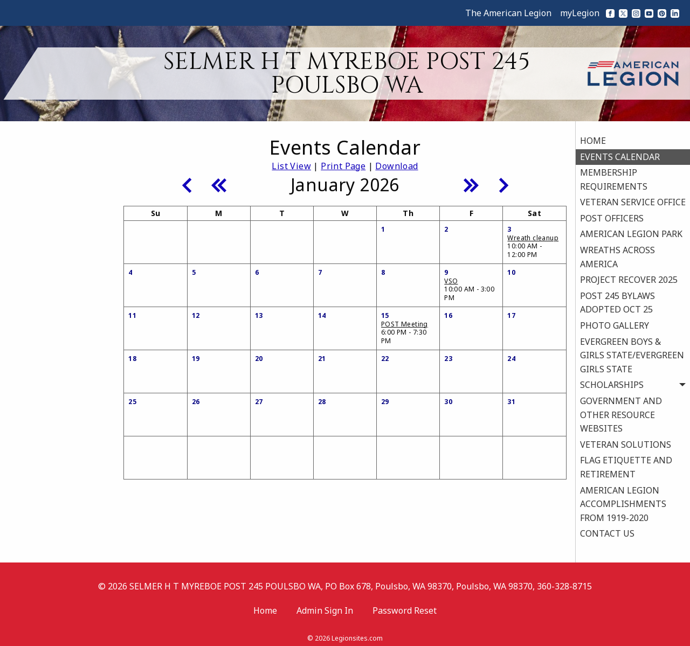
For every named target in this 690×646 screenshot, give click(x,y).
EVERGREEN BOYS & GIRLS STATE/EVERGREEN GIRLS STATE (632, 352)
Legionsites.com (357, 632)
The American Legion (508, 13)
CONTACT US (607, 531)
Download (396, 166)
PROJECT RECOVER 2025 (629, 276)
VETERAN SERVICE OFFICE (633, 199)
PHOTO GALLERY (614, 322)
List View (291, 166)
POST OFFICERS (612, 215)
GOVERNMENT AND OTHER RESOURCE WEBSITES (621, 411)
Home (265, 604)
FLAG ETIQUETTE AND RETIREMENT (626, 464)
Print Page (343, 166)
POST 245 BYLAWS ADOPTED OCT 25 (617, 299)
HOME (593, 137)
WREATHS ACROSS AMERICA (617, 254)
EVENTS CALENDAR (620, 153)
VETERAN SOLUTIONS (625, 441)
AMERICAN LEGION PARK (631, 231)
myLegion (579, 13)
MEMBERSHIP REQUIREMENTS (613, 176)
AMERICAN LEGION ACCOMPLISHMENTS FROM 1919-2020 (623, 500)
